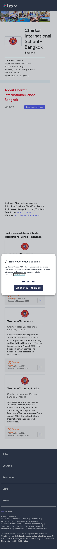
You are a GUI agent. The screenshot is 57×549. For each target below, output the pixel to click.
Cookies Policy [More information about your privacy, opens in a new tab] (20, 274)
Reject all (28, 281)
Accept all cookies (28, 288)
